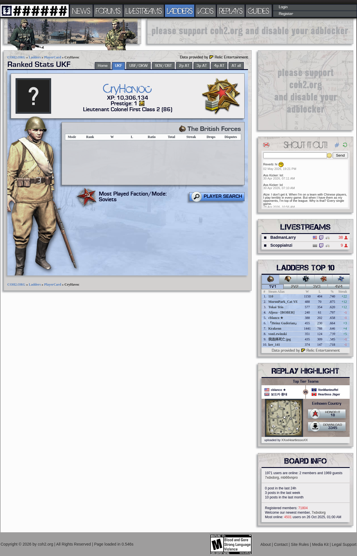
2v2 (295, 287)
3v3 (317, 287)
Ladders (35, 57)
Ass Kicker (270, 175)
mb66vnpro (289, 478)
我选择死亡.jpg (279, 339)
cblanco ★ (275, 318)
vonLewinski (277, 334)
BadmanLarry (283, 237)
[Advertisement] (250, 31)
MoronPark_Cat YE (283, 302)
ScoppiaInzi (281, 245)
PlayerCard (52, 57)
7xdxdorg (272, 478)
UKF (118, 66)
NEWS (81, 11)
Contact (281, 544)
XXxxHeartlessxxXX (294, 440)
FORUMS (108, 11)
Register (286, 14)
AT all (236, 66)
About (266, 544)
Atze (266, 194)
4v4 (339, 287)
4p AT (219, 66)
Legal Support (344, 544)
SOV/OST (163, 66)
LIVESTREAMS (144, 11)
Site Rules (300, 544)
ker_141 (274, 345)
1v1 (273, 287)
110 (270, 296)
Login (283, 7)
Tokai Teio (275, 307)
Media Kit (321, 544)
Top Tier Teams (306, 382)
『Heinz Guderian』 (283, 323)
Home (103, 66)
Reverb (268, 164)
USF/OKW (138, 66)
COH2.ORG (16, 57)
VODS (206, 11)
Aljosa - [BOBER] (281, 312)
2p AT (184, 66)
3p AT (202, 66)
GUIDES (258, 11)
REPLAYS (231, 11)
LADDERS (180, 11)
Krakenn (274, 328)
